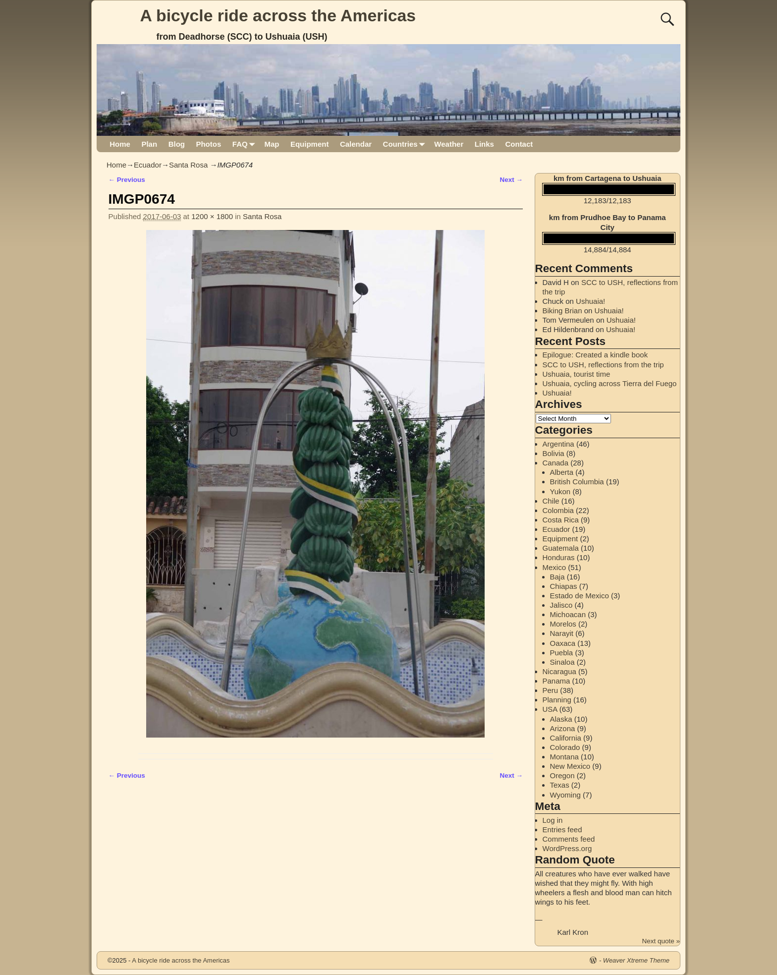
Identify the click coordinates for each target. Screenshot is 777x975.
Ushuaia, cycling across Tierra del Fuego (610, 383)
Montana (564, 756)
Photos (208, 144)
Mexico (554, 567)
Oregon (562, 775)
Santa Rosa (188, 165)
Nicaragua (559, 671)
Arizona (562, 728)
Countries (406, 144)
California (565, 738)
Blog (176, 144)
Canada (556, 463)
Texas (559, 785)
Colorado (565, 747)
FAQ (245, 144)
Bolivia (553, 453)
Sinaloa (562, 662)
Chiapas (563, 586)
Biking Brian (562, 310)
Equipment (309, 144)
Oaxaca (563, 643)
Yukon (560, 491)
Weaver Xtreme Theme (636, 960)
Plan (149, 144)
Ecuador (148, 165)
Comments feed (569, 839)
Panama (556, 681)
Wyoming (565, 795)
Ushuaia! (590, 301)
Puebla (561, 652)
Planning (557, 699)
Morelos (563, 624)
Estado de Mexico (579, 595)
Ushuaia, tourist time (576, 374)
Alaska (561, 719)
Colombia (558, 510)
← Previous (127, 179)
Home (120, 144)
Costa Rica (561, 520)
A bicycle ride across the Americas (278, 15)
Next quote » (661, 941)
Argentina (558, 444)
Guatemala (561, 548)
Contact (519, 144)
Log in (553, 820)
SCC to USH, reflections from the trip (603, 364)
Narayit (562, 633)
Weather (448, 144)
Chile (551, 501)
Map (271, 144)
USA (550, 709)
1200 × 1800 (212, 216)
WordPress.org (567, 848)
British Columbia (577, 481)
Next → (511, 179)
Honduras (559, 557)
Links (484, 144)
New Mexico (570, 766)
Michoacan (568, 614)
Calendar (356, 144)
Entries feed (562, 829)
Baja (557, 577)
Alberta (562, 472)
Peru (550, 690)
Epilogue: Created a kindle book (595, 354)
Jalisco (561, 605)
